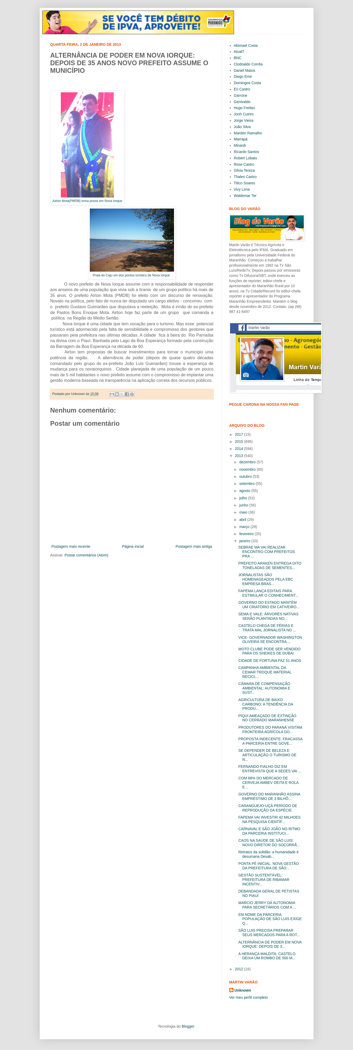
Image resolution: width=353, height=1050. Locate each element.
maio (243, 512)
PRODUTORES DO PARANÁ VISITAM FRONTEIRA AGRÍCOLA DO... (270, 729)
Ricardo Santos (246, 152)
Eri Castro (242, 89)
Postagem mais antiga (194, 546)
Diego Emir (243, 76)
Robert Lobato (245, 158)
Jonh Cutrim (243, 114)
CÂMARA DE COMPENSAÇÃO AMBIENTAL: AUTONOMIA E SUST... (264, 688)
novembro (248, 469)
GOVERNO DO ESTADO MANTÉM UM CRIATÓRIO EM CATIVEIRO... (268, 604)
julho (243, 498)
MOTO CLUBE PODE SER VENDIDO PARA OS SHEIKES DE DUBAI (269, 651)
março (245, 527)
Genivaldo (242, 102)
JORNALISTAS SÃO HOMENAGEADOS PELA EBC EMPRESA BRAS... (265, 579)
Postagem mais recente (71, 546)
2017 (239, 434)
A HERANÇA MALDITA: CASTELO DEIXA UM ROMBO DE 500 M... (266, 956)
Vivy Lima (242, 189)
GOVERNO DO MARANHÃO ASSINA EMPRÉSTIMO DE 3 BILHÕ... (269, 796)
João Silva (242, 127)
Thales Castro (245, 177)
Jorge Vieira (243, 120)
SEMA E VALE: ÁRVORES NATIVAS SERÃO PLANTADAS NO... (268, 616)
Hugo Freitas (244, 108)
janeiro (245, 541)
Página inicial (133, 546)
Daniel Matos (244, 70)
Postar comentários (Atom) (86, 555)
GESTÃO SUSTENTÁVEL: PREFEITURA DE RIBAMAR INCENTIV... (263, 879)
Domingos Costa (247, 83)
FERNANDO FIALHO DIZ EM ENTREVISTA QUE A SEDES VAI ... (269, 768)
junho (244, 505)
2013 (239, 456)
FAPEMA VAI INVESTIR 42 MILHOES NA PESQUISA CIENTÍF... (269, 819)
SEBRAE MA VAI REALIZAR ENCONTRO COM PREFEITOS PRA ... (266, 551)
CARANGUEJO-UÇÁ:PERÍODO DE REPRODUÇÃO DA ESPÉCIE (267, 808)
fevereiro (247, 534)
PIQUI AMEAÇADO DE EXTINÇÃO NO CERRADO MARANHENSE (267, 718)
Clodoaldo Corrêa (248, 64)
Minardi (240, 145)
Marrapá (240, 139)
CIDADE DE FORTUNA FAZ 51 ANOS (269, 660)
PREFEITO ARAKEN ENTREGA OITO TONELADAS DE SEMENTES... (269, 565)
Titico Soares (244, 183)
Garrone (240, 95)
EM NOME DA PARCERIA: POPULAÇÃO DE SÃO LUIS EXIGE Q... (270, 919)
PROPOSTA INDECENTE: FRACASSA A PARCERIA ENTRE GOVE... (270, 741)
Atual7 (239, 51)
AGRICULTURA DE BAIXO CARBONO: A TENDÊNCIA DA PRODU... (265, 704)
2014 (239, 449)
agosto (245, 491)
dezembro (248, 462)
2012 (239, 969)
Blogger (188, 1026)
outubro (246, 476)
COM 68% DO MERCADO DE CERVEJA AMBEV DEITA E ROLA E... (268, 782)
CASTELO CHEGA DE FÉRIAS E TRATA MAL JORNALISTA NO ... (267, 627)
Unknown (243, 990)
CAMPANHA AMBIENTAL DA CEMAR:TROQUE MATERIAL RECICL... (264, 672)
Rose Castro (244, 164)
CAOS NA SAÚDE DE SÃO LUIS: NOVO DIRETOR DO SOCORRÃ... (269, 842)
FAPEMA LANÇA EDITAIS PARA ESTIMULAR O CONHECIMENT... (268, 593)
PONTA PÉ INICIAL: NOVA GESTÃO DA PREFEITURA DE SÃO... (268, 865)
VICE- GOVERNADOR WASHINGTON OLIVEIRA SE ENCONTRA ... (270, 639)
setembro (247, 483)
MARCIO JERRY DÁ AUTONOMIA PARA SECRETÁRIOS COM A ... (267, 905)
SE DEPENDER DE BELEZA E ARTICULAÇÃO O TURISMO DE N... (267, 755)
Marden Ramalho (248, 133)
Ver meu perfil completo (248, 997)
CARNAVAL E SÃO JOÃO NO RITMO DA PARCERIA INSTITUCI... (269, 831)
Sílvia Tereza (244, 170)
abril (243, 520)
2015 (239, 441)
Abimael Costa (246, 45)
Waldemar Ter (245, 196)
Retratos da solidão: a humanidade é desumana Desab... (268, 854)
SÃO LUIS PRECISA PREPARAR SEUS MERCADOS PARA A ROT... (269, 932)
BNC (238, 58)
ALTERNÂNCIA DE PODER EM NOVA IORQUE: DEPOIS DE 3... (269, 944)
